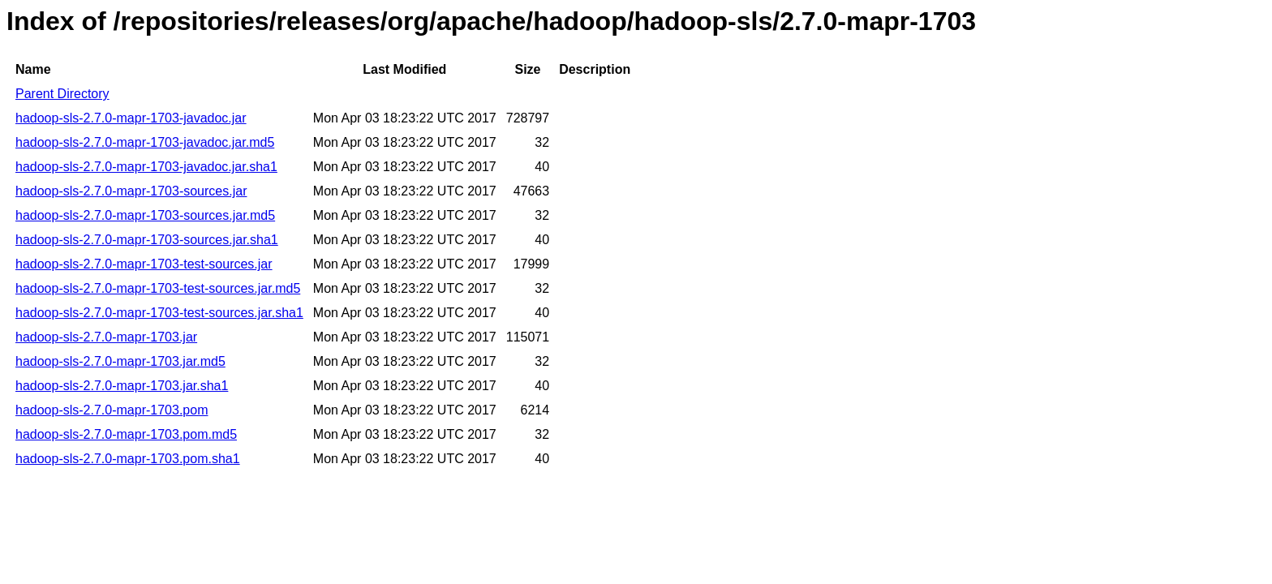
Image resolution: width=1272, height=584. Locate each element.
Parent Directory (62, 94)
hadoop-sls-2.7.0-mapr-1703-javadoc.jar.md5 (144, 142)
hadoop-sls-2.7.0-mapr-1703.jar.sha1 (121, 386)
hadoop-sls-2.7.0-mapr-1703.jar (106, 337)
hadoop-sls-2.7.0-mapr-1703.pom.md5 (126, 434)
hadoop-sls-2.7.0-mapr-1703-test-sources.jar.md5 (157, 288)
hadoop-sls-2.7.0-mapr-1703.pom (111, 410)
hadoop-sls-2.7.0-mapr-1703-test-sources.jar (144, 264)
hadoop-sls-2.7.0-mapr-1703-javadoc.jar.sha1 (146, 167)
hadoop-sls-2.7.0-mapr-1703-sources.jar (131, 191)
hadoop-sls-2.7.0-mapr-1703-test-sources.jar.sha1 (159, 313)
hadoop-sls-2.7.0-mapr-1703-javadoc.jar (131, 118)
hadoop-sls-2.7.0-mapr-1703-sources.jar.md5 (145, 215)
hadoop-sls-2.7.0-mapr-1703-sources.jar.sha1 (146, 240)
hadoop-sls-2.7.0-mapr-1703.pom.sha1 (127, 459)
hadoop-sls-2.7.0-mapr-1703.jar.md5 (120, 361)
